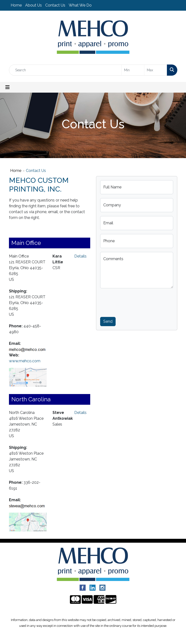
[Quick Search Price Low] (132, 70)
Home (16, 5)
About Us (33, 5)
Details (80, 256)
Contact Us (55, 5)
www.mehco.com (24, 361)
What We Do (80, 5)
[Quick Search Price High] (155, 70)
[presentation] (137, 301)
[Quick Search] (65, 70)
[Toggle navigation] (7, 87)
